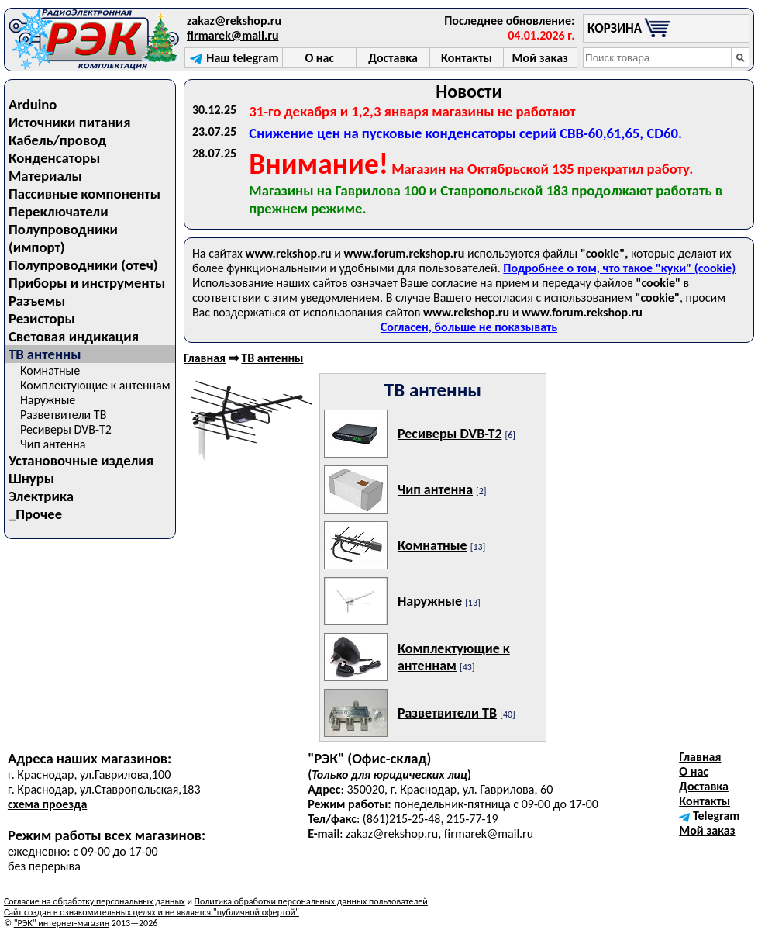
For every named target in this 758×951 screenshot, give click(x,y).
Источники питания (70, 122)
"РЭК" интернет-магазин (61, 923)
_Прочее (35, 514)
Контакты (704, 801)
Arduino (33, 104)
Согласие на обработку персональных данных (94, 901)
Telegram (709, 815)
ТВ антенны (272, 358)
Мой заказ (707, 830)
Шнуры (31, 478)
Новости (469, 91)
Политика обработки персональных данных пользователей (311, 901)
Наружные (47, 400)
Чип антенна (53, 444)
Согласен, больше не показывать (469, 327)
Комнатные (50, 370)
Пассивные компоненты (84, 193)
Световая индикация (74, 336)
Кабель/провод (57, 140)
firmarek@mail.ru (232, 35)
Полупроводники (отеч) (83, 265)
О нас (693, 771)
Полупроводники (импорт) (63, 238)
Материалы (45, 176)
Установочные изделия (81, 460)
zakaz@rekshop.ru (234, 20)
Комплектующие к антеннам (95, 385)
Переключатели (59, 211)
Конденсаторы (54, 158)
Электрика (41, 496)
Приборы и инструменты (87, 283)
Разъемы (37, 301)
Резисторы (42, 318)
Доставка (704, 786)
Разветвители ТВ (63, 414)
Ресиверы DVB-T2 (66, 429)
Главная (205, 358)
